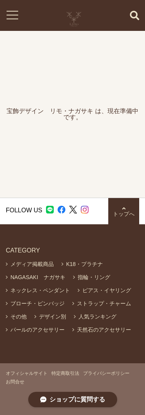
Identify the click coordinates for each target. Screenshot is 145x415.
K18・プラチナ (84, 264)
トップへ (124, 211)
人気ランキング (97, 316)
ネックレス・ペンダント (40, 290)
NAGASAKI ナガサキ (37, 277)
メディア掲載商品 (32, 264)
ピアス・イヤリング (106, 290)
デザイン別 (52, 316)
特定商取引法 (65, 373)
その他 (18, 316)
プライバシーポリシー (106, 373)
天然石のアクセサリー (104, 330)
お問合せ (15, 382)
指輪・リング (94, 277)
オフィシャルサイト (27, 373)
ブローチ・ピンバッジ (37, 303)
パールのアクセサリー (37, 330)
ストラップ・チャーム (104, 303)
